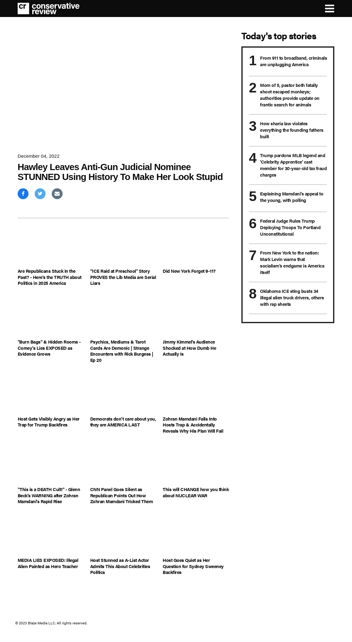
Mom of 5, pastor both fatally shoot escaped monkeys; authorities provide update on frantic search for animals (289, 95)
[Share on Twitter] (40, 193)
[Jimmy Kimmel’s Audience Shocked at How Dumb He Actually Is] (196, 317)
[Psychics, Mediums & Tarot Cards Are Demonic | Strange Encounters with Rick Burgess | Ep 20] (123, 317)
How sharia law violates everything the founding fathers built (291, 129)
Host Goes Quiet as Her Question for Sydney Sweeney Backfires (193, 566)
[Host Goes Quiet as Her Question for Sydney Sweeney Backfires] (196, 535)
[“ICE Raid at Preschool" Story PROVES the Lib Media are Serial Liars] (123, 246)
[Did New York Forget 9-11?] (196, 246)
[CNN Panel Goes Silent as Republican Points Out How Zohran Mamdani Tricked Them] (123, 464)
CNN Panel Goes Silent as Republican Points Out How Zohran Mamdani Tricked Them (121, 495)
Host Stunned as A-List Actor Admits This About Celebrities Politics (120, 566)
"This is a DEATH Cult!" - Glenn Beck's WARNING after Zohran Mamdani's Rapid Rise (49, 495)
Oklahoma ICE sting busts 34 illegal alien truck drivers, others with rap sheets (292, 297)
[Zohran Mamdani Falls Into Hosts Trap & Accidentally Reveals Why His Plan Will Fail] (196, 393)
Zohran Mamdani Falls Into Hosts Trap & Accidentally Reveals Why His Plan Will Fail (193, 425)
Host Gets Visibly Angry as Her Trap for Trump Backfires (49, 422)
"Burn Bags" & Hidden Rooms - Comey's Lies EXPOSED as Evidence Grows (49, 348)
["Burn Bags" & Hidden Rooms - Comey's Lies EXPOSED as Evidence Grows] (51, 317)
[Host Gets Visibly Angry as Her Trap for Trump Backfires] (51, 393)
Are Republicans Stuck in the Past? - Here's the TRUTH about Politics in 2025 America (49, 277)
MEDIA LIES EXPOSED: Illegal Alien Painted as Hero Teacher (48, 563)
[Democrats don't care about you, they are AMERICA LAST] (123, 393)
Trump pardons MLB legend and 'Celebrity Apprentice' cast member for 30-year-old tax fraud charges (293, 165)
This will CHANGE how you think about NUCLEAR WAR (196, 492)
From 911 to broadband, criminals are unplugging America (293, 60)
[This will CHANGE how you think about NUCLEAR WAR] (196, 464)
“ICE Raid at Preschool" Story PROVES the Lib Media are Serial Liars (123, 277)
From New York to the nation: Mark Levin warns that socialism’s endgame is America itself (292, 262)
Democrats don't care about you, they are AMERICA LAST (123, 422)
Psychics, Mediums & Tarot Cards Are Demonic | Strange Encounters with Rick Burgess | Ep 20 (121, 351)
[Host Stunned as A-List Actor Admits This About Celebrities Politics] (123, 535)
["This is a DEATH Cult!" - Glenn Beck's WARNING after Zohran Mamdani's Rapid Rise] (51, 464)
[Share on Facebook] (23, 193)
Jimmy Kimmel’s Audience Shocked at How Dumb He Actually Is (189, 348)
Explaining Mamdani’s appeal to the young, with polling (291, 196)
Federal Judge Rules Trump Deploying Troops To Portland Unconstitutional (290, 227)
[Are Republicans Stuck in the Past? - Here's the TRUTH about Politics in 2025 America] (51, 246)
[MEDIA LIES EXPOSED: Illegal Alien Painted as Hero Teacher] (51, 535)
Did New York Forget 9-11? (189, 271)
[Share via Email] (57, 193)
